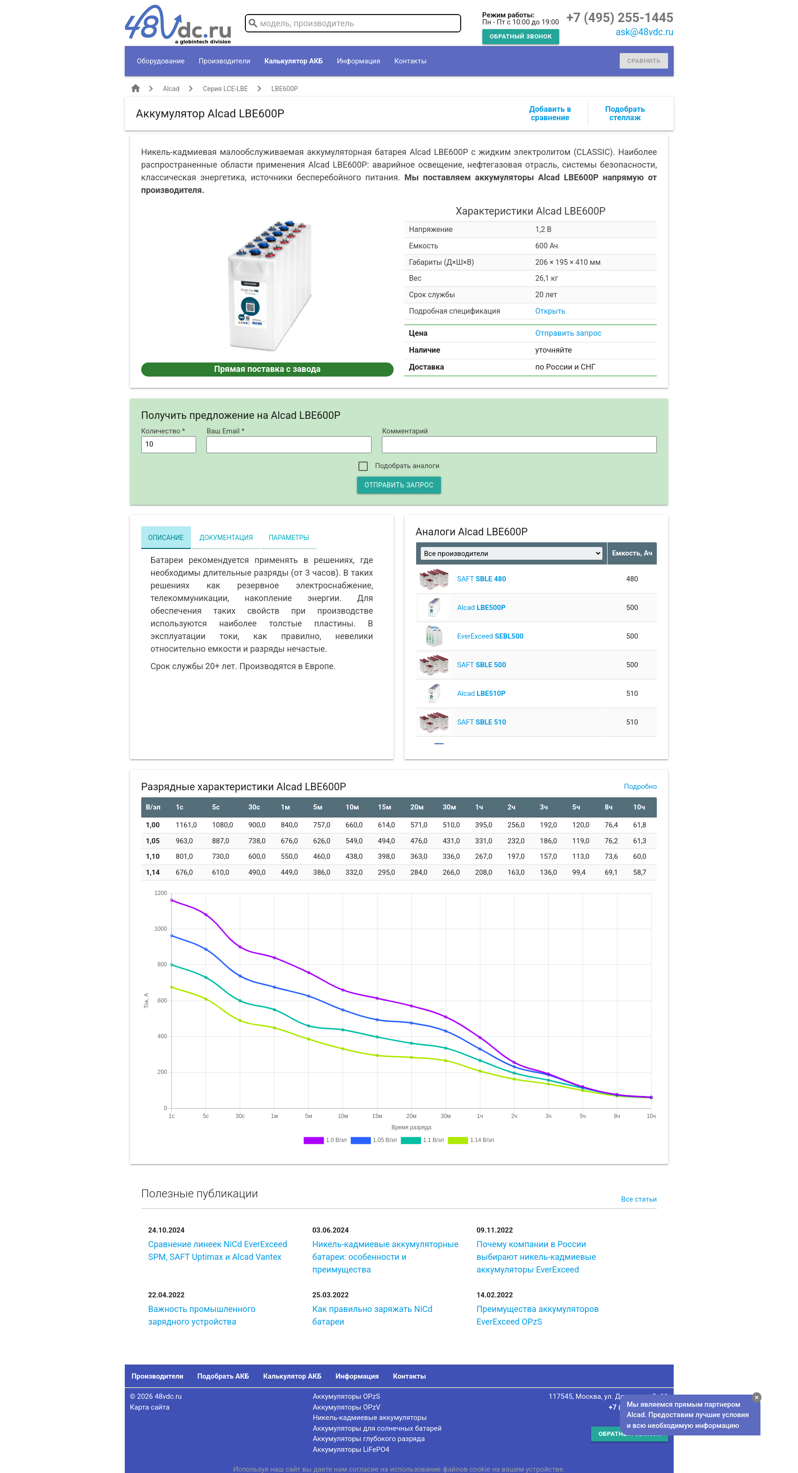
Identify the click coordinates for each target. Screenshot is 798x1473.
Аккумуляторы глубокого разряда (369, 1438)
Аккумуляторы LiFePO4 (351, 1449)
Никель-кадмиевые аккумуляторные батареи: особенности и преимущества (385, 1256)
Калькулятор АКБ (294, 61)
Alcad (171, 89)
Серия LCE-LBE (225, 89)
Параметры (289, 537)
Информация (358, 61)
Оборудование (161, 61)
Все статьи (639, 1199)
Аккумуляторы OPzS (346, 1396)
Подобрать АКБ (223, 1376)
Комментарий (405, 431)
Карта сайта (150, 1407)
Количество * (163, 431)
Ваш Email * (225, 431)
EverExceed (490, 636)
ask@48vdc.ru (644, 32)
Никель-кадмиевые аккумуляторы (370, 1417)
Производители (225, 61)
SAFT (481, 579)
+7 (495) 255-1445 (619, 17)
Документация (226, 537)
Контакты (410, 61)
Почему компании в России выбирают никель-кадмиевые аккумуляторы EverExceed (536, 1256)
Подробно (640, 786)
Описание (166, 537)
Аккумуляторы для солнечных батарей (377, 1428)
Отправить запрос (568, 333)
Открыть (550, 311)
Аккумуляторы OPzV (346, 1407)
